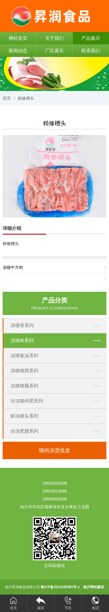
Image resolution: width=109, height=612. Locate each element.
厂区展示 (54, 50)
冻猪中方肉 (13, 267)
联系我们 (90, 50)
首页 (7, 98)
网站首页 (18, 38)
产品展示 (90, 38)
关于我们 (54, 38)
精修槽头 (26, 98)
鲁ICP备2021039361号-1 (60, 587)
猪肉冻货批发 (54, 450)
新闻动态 (18, 50)
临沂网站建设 (93, 587)
